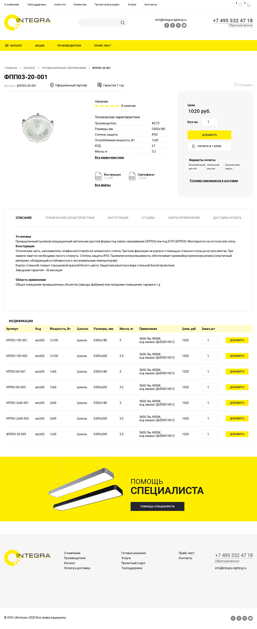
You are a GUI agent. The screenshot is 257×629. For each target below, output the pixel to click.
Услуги (132, 4)
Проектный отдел (133, 563)
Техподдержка (36, 4)
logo (28, 22)
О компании (11, 4)
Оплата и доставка (77, 568)
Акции (39, 45)
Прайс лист (102, 45)
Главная (11, 67)
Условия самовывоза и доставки (214, 180)
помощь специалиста (157, 506)
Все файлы (103, 185)
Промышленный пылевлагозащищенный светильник (52, 241)
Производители (69, 45)
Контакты (151, 4)
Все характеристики (109, 157)
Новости (60, 4)
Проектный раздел (107, 4)
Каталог (16, 45)
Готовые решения (133, 553)
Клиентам (80, 4)
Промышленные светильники (64, 67)
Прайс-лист (186, 553)
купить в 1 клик (209, 146)
